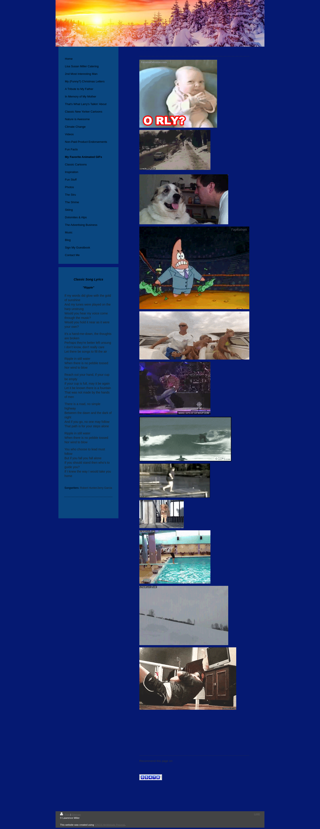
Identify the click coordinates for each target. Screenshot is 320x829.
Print (65, 814)
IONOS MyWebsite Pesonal (110, 824)
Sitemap (76, 814)
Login (257, 814)
